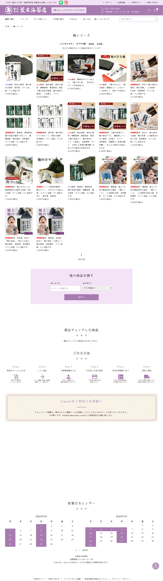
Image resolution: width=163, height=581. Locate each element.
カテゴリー (87, 283)
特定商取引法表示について (95, 547)
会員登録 (121, 2)
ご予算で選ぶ (58, 19)
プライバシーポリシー (119, 547)
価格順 (91, 44)
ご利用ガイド (136, 2)
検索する (81, 297)
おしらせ (87, 19)
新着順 (100, 44)
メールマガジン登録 (72, 547)
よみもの (73, 19)
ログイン (109, 2)
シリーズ (24, 19)
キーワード (55, 283)
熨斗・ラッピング (101, 19)
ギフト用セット (40, 19)
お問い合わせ (152, 2)
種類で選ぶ (10, 19)
